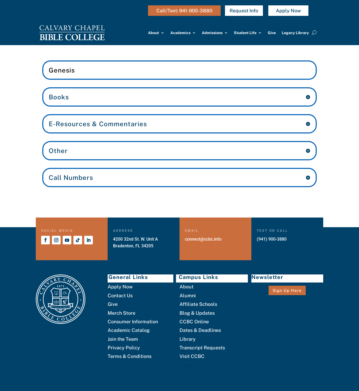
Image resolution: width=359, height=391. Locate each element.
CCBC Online (194, 321)
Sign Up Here (287, 290)
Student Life (245, 33)
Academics (180, 33)
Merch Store (121, 313)
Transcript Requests (202, 347)
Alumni (188, 295)
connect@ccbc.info (203, 239)
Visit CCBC (192, 356)
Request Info (244, 10)
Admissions (212, 33)
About (153, 33)
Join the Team (123, 339)
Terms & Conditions (130, 356)
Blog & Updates (197, 313)
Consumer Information (133, 321)
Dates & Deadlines (200, 330)
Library (188, 339)
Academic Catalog (129, 330)
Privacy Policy (124, 347)
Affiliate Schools (198, 304)
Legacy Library (295, 33)
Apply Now (288, 10)
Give (272, 33)
